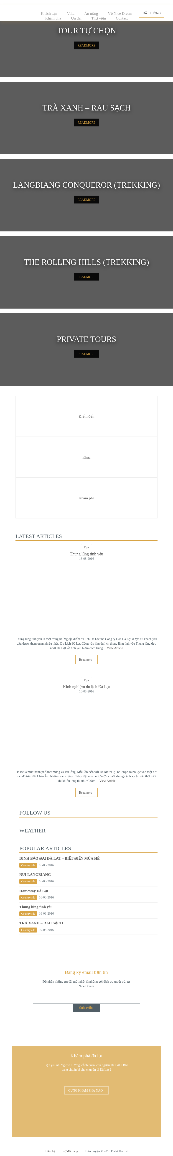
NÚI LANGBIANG (35, 874)
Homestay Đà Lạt (33, 891)
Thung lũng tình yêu (36, 907)
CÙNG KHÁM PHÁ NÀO (86, 1090)
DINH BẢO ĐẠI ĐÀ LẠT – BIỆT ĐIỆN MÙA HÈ (59, 858)
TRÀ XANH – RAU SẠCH (41, 923)
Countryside (28, 865)
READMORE (87, 45)
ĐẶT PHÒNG (152, 13)
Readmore (86, 659)
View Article (115, 648)
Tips (86, 547)
